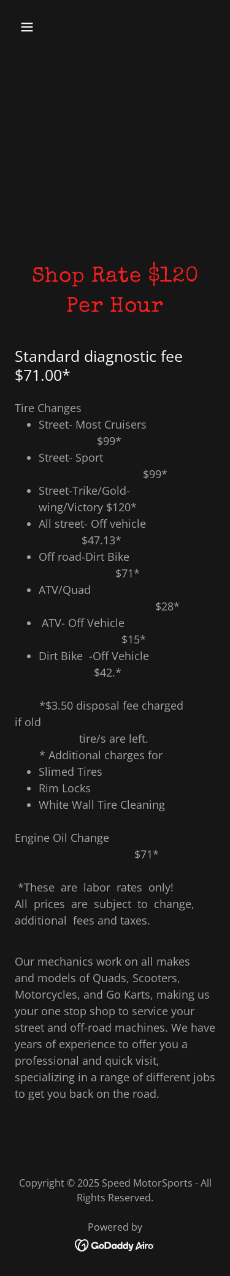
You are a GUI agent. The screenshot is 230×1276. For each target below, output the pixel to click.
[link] (115, 1244)
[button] (38, 27)
